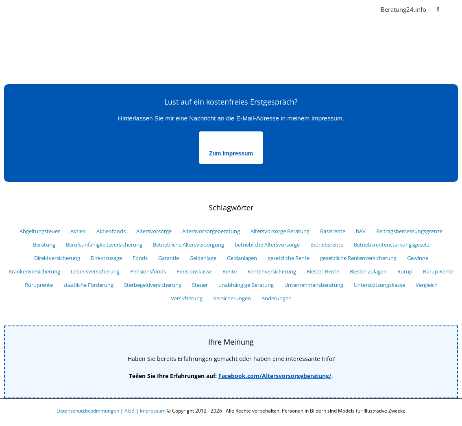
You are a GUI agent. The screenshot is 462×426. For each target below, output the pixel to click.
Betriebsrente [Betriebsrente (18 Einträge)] (326, 244)
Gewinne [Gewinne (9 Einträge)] (417, 258)
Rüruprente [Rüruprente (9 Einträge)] (39, 285)
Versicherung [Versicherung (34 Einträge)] (187, 298)
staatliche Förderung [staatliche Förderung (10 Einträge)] (88, 285)
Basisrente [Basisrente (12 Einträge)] (332, 231)
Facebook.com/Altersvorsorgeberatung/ (274, 376)
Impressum (153, 410)
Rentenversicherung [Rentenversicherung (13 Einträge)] (271, 271)
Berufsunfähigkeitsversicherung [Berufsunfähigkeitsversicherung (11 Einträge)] (104, 244)
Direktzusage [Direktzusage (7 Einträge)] (106, 258)
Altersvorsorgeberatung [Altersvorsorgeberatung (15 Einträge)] (211, 231)
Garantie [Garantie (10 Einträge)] (168, 258)
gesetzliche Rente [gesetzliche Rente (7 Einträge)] (288, 258)
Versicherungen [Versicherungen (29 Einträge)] (232, 298)
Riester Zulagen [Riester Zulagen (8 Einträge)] (368, 271)
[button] (438, 9)
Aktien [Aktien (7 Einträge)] (78, 231)
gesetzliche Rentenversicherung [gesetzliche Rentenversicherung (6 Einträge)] (358, 258)
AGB (129, 410)
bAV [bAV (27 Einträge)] (361, 231)
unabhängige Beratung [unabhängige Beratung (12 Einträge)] (246, 285)
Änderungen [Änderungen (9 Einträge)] (277, 298)
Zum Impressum (231, 153)
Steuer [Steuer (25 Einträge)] (200, 285)
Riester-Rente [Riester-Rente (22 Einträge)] (323, 271)
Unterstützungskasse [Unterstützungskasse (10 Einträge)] (379, 285)
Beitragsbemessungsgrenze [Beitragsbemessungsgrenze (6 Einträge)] (409, 231)
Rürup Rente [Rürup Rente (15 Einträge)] (438, 271)
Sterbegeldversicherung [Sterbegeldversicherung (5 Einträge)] (152, 285)
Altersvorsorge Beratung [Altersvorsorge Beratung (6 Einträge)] (280, 231)
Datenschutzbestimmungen (88, 410)
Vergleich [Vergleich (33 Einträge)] (427, 285)
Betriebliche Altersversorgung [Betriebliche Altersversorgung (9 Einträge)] (188, 244)
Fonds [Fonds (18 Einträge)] (140, 258)
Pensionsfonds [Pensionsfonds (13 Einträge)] (148, 271)
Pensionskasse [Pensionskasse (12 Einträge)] (194, 271)
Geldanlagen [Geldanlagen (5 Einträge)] (242, 258)
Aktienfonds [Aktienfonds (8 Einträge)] (111, 231)
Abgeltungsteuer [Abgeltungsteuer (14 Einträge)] (40, 231)
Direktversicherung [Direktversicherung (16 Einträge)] (57, 258)
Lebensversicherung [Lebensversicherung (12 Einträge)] (95, 271)
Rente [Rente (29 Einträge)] (229, 271)
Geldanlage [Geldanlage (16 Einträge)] (203, 258)
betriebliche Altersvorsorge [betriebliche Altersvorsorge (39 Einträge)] (267, 244)
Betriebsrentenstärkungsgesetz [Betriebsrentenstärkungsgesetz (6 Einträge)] (391, 244)
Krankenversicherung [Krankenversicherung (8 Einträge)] (34, 271)
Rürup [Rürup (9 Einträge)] (404, 271)
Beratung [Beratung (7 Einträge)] (44, 244)
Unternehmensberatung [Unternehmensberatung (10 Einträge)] (313, 285)
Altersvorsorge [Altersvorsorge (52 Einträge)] (154, 231)
